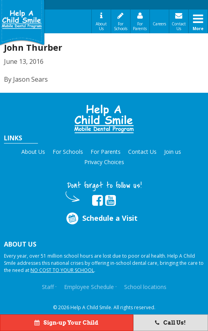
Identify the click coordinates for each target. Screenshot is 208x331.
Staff (48, 287)
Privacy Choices (104, 162)
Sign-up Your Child (66, 323)
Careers (159, 24)
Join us (172, 151)
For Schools (120, 26)
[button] (104, 119)
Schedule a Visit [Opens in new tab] (101, 218)
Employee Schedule (89, 287)
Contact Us (179, 26)
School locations (145, 287)
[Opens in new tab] (97, 200)
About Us (101, 26)
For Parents (140, 26)
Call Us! (170, 323)
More (198, 28)
